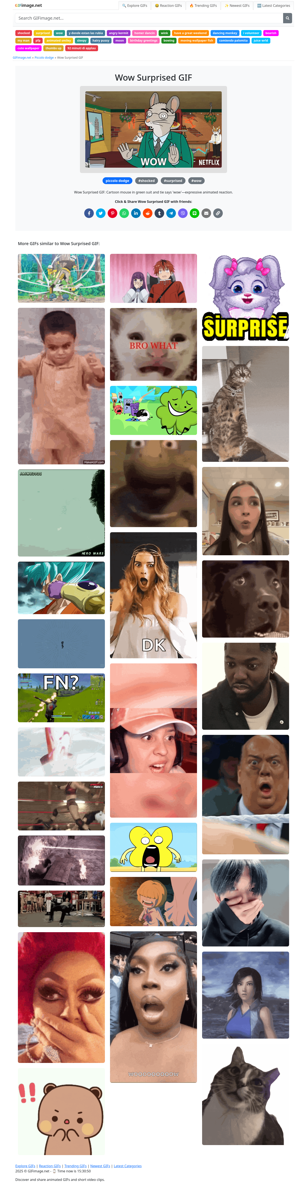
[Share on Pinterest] (112, 214)
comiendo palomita (237, 41)
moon (121, 41)
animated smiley (59, 41)
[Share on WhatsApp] (124, 214)
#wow (196, 181)
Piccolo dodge (44, 58)
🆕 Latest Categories (273, 5)
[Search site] (149, 18)
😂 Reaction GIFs (168, 5)
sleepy (83, 41)
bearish (275, 33)
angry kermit (120, 33)
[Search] (287, 18)
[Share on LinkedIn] (136, 214)
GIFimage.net (22, 58)
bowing (171, 41)
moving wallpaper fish (200, 41)
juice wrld (265, 41)
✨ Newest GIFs (236, 5)
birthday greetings (146, 41)
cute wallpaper (29, 49)
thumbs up (54, 49)
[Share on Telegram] (171, 214)
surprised (43, 33)
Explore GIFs (25, 1166)
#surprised (173, 181)
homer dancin (146, 33)
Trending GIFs (75, 1166)
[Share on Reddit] (147, 214)
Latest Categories (128, 1166)
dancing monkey (228, 33)
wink (167, 33)
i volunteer (255, 33)
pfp (38, 41)
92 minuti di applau (82, 49)
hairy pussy (102, 41)
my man (24, 41)
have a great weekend (193, 33)
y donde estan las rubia (87, 33)
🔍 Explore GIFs (134, 5)
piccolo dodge (117, 181)
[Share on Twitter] (101, 214)
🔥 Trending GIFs (203, 5)
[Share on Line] (194, 214)
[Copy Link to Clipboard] (218, 214)
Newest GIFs (100, 1166)
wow (60, 33)
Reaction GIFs (50, 1166)
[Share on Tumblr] (159, 214)
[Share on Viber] (183, 214)
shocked (24, 33)
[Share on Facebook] (89, 214)
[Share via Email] (206, 214)
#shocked (146, 181)
